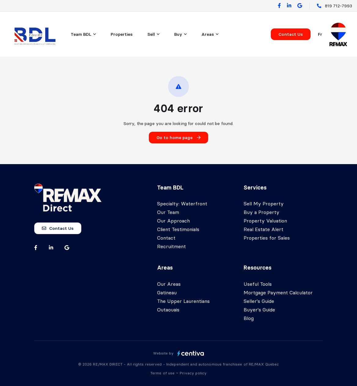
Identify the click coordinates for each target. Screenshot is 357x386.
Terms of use (163, 373)
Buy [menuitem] (178, 34)
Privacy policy (193, 373)
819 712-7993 (338, 6)
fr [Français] (320, 34)
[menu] (83, 34)
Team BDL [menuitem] (81, 34)
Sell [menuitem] (151, 34)
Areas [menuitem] (207, 34)
